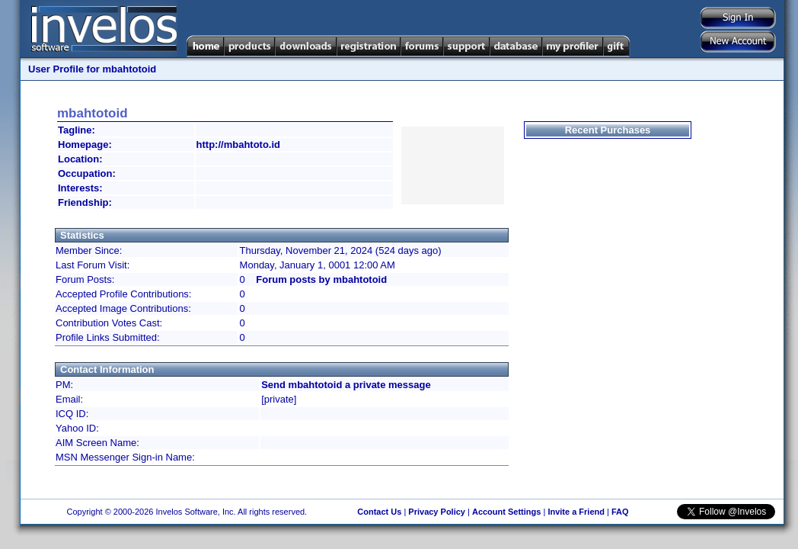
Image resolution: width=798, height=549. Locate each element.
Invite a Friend (576, 511)
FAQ (620, 511)
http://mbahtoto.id (238, 144)
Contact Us (379, 511)
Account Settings (506, 511)
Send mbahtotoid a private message (346, 384)
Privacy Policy (436, 511)
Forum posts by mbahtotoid (321, 279)
